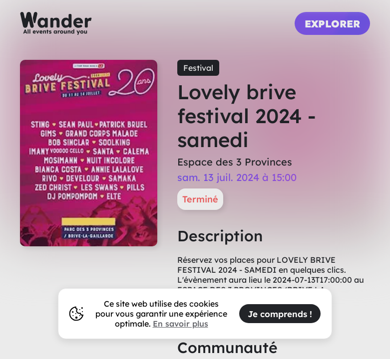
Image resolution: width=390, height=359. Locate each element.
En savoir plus (180, 324)
